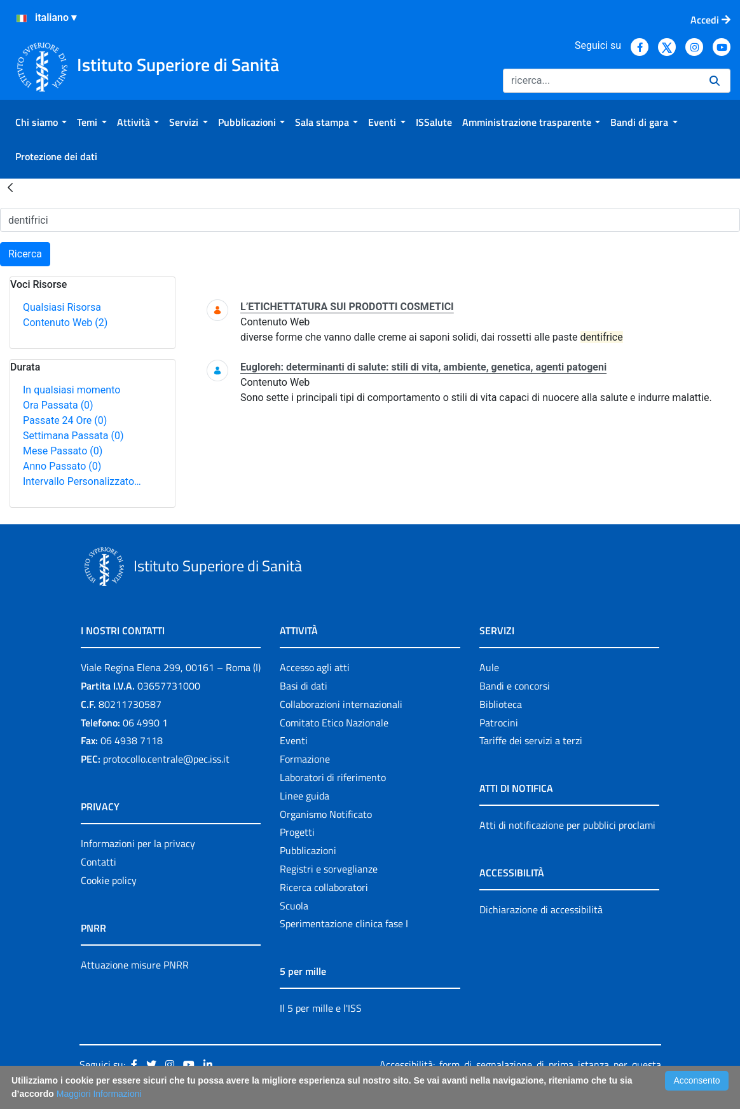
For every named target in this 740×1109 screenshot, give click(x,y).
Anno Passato (62, 466)
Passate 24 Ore (65, 420)
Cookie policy (109, 880)
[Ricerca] (601, 81)
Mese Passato (62, 451)
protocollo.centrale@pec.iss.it (166, 758)
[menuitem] (41, 122)
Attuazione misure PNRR (135, 964)
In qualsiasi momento (71, 390)
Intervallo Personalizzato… (82, 481)
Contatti (98, 861)
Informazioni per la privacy (138, 843)
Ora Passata (58, 405)
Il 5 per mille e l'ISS (321, 1008)
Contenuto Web (65, 322)
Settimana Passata (73, 436)
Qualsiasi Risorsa (62, 307)
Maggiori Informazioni (99, 1094)
